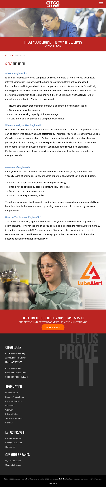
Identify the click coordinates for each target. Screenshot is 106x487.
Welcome (9, 56)
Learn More (53, 327)
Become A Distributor (14, 397)
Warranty (9, 410)
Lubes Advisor (11, 393)
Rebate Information (13, 401)
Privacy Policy (11, 414)
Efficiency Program (13, 438)
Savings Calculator (13, 443)
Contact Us (10, 447)
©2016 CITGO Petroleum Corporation (16, 479)
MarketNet (10, 405)
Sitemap (9, 423)
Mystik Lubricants (13, 461)
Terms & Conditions (14, 418)
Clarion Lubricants (13, 465)
